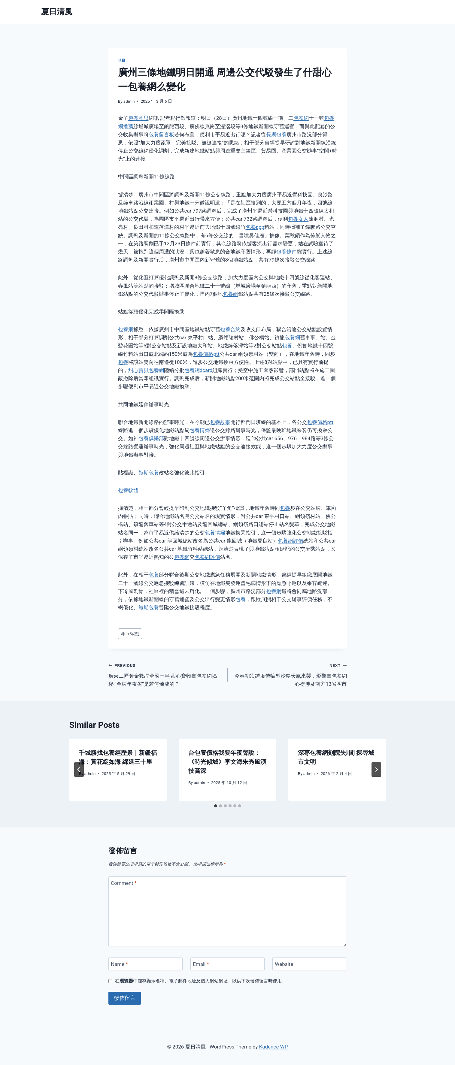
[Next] (376, 769)
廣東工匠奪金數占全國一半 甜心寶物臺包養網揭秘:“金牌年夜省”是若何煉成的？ (165, 674)
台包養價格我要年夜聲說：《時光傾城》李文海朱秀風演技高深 (227, 761)
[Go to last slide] (79, 769)
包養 (287, 346)
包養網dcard (198, 370)
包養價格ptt (206, 354)
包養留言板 (161, 135)
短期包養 (148, 473)
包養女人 (298, 219)
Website (284, 964)
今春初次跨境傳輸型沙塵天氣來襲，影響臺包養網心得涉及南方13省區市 (290, 674)
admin (129, 101)
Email (201, 964)
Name (119, 964)
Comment (124, 883)
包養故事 (220, 422)
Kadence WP (273, 1047)
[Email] (227, 964)
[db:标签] (130, 633)
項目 (122, 60)
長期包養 (276, 135)
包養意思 (138, 118)
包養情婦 (200, 430)
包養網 (301, 118)
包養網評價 (290, 541)
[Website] (309, 964)
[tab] (215, 805)
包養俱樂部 (151, 438)
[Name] (145, 964)
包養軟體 (128, 490)
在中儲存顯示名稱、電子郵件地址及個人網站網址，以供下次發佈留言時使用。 (200, 981)
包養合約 (230, 329)
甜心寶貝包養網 (146, 370)
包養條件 (286, 252)
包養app (255, 227)
